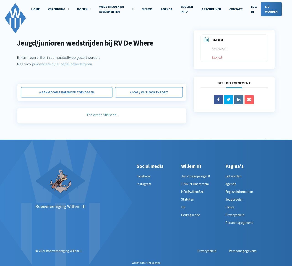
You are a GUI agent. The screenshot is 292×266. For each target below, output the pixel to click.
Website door (146, 262)
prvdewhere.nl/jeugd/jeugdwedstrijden (62, 64)
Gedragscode (190, 215)
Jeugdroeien (234, 199)
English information (239, 191)
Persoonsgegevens (239, 222)
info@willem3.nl (192, 191)
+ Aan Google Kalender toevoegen (66, 92)
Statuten (187, 199)
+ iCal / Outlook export (149, 92)
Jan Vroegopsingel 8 (195, 176)
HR (183, 207)
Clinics (230, 207)
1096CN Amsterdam (195, 184)
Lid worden (233, 176)
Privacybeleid (234, 215)
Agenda (230, 184)
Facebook (143, 176)
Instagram (144, 184)
